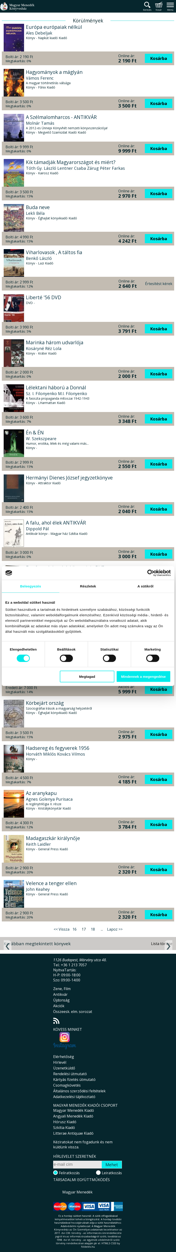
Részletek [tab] (88, 586)
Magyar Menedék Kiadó (73, 1110)
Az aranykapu (41, 793)
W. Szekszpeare (41, 438)
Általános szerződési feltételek (79, 1090)
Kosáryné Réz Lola (43, 348)
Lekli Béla (35, 213)
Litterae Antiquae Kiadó (73, 1133)
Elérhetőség (63, 1056)
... (102, 929)
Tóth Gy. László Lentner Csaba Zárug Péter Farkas (75, 168)
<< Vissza (61, 929)
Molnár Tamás (40, 123)
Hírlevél (59, 1062)
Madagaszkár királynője (53, 838)
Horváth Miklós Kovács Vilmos (55, 754)
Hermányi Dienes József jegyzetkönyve (69, 477)
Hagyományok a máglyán (54, 72)
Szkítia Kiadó (64, 1127)
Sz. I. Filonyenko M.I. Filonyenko (56, 393)
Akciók (58, 1005)
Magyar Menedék (77, 1192)
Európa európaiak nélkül (54, 27)
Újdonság (61, 1000)
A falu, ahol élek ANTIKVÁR (56, 523)
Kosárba (158, 58)
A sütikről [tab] (146, 586)
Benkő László (39, 258)
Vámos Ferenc (40, 78)
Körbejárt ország (45, 703)
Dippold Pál (37, 528)
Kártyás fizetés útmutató (74, 1079)
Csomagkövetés (67, 1085)
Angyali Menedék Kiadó (73, 1116)
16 (74, 929)
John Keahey (38, 889)
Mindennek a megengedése (143, 677)
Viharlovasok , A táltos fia (54, 252)
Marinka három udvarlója (54, 342)
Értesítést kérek (158, 283)
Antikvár (60, 994)
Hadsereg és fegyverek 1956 (57, 748)
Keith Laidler (38, 844)
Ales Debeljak (39, 33)
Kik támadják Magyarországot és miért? (71, 162)
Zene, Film (62, 988)
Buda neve (38, 207)
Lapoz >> (115, 929)
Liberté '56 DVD (43, 297)
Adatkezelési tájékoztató (74, 1096)
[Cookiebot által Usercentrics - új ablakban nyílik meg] (151, 572)
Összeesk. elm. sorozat (72, 1011)
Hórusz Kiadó (64, 1121)
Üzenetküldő (64, 1068)
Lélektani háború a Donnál (56, 387)
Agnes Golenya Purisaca (49, 799)
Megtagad (87, 677)
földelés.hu (88, 1246)
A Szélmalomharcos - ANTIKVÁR (61, 117)
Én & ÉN (35, 432)
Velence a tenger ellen (51, 883)
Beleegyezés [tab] (30, 586)
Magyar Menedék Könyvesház (17, 9)
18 (93, 929)
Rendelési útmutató (70, 1073)
